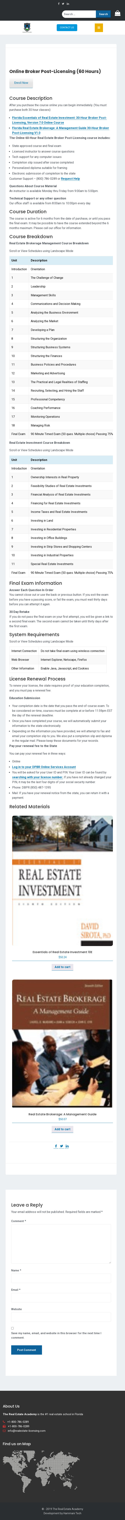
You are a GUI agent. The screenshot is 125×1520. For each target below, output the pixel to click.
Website (16, 1309)
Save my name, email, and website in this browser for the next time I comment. (56, 1335)
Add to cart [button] (62, 967)
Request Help (70, 178)
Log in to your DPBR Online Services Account (44, 767)
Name (16, 1270)
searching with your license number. (37, 777)
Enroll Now (21, 83)
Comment (18, 1221)
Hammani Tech (72, 1513)
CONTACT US (67, 27)
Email (15, 1289)
